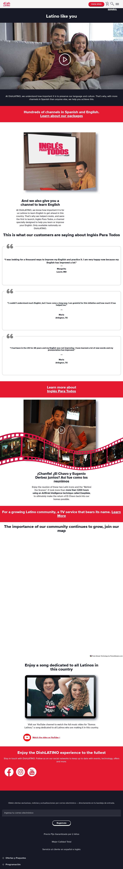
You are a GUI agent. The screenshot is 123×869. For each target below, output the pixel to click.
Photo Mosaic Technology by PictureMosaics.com (107, 656)
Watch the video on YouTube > (46, 737)
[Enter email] (61, 813)
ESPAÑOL (112, 10)
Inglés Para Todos (61, 391)
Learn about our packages (61, 116)
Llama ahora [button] (96, 4)
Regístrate (61, 823)
